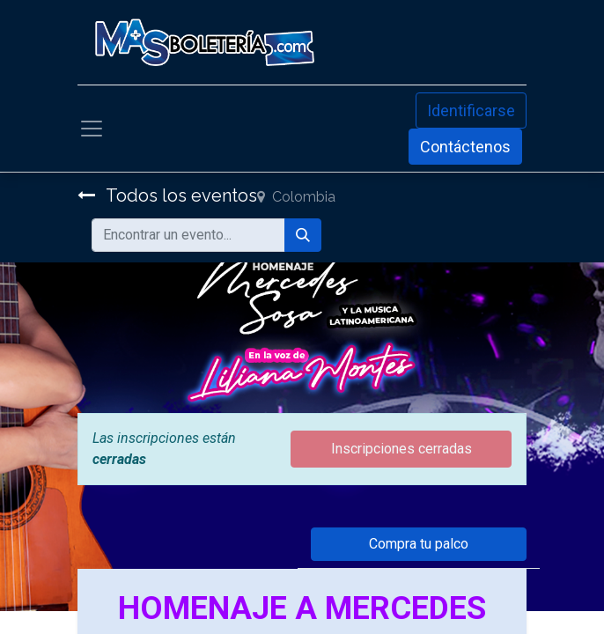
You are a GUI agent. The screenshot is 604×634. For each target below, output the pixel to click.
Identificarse (471, 110)
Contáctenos (465, 146)
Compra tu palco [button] (418, 543)
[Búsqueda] (302, 235)
